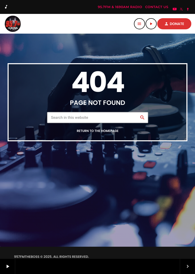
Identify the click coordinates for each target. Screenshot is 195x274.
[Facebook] (188, 9)
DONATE (174, 23)
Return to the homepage (97, 131)
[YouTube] (175, 9)
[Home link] (12, 24)
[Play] (151, 23)
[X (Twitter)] (181, 9)
